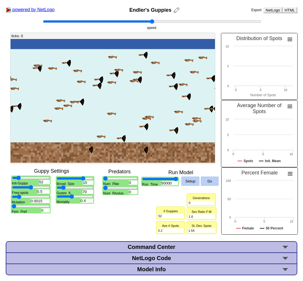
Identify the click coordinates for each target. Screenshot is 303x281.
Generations (201, 198)
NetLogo (273, 10)
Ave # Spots (170, 225)
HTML (290, 10)
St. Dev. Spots (202, 225)
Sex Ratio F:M (202, 211)
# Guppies (171, 211)
